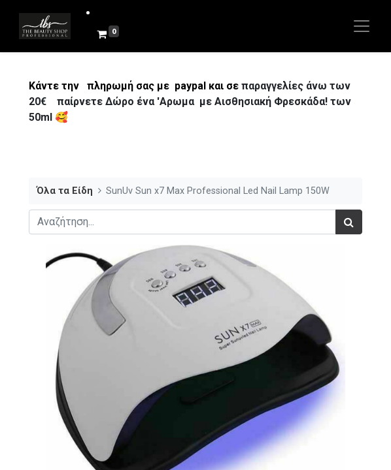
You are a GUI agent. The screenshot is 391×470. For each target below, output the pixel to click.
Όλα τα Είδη (65, 190)
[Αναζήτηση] (348, 222)
